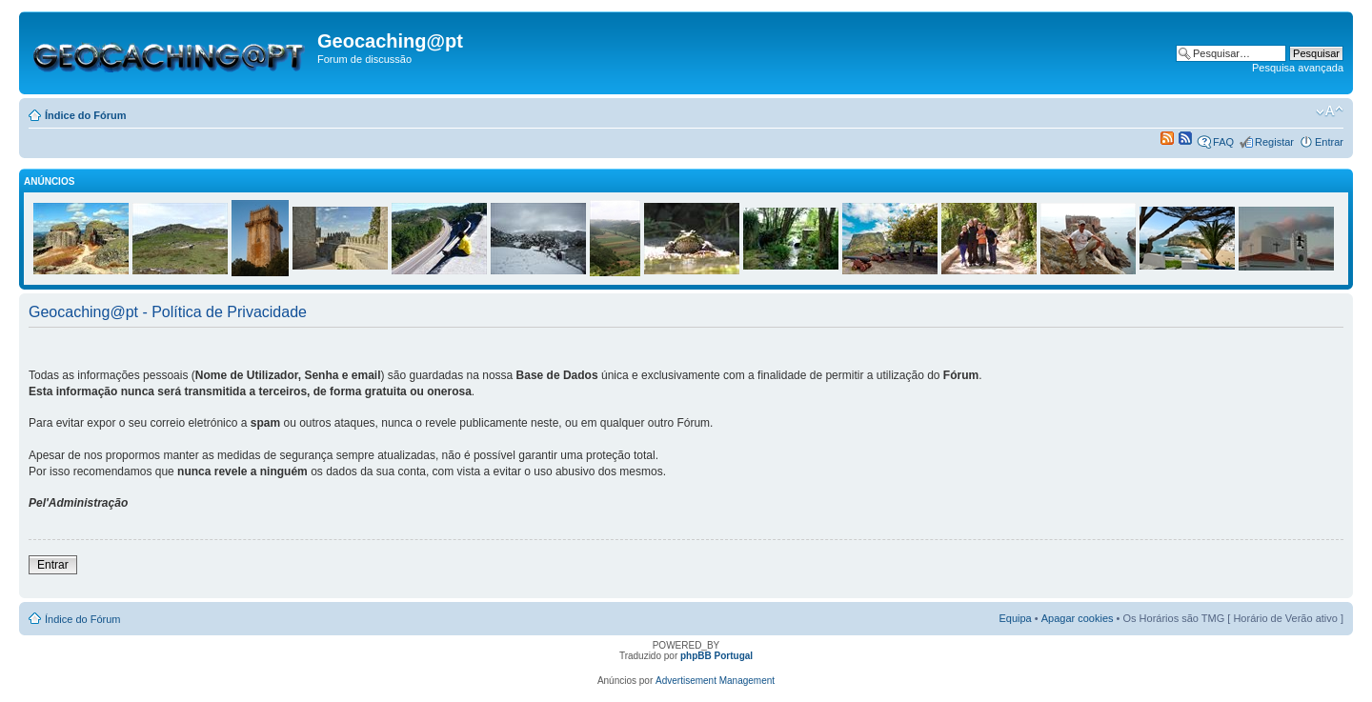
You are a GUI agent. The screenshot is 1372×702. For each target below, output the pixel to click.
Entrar (1329, 142)
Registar (1274, 142)
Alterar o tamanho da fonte (1329, 111)
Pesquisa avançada (1297, 67)
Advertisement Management (715, 680)
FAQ (1223, 142)
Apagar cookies (1077, 618)
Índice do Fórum (86, 115)
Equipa (1015, 618)
